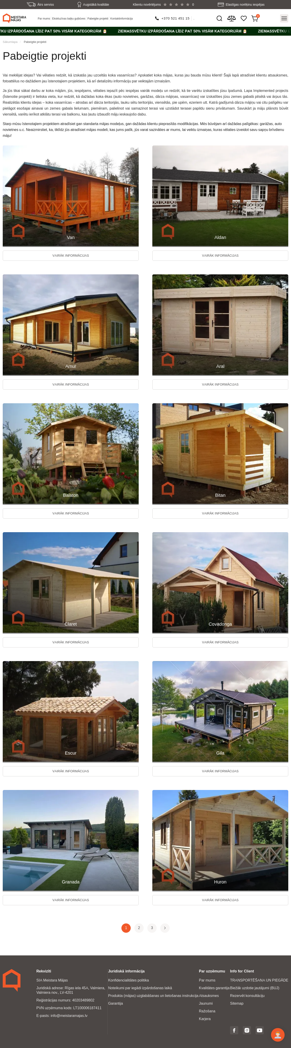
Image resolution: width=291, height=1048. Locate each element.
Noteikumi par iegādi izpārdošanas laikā (140, 988)
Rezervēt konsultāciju (247, 996)
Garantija (115, 1003)
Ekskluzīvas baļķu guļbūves (68, 18)
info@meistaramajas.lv (69, 1016)
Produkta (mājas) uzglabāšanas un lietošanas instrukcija (153, 996)
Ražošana (207, 1011)
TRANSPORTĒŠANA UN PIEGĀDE (259, 980)
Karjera (205, 1019)
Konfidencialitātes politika (128, 980)
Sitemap (236, 1003)
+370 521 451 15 (175, 18)
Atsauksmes (209, 996)
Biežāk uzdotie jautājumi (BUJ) (254, 988)
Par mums (44, 18)
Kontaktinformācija (121, 18)
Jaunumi (206, 1003)
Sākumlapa (10, 42)
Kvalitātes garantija (214, 988)
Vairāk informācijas (71, 255)
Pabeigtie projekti (97, 18)
